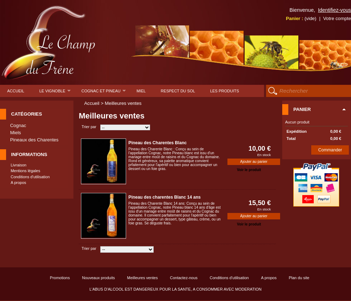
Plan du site (299, 278)
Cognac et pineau (103, 93)
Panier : (301, 18)
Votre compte (337, 18)
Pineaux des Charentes (34, 139)
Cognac (18, 125)
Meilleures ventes (142, 278)
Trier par (89, 127)
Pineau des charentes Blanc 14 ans (165, 197)
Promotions (60, 278)
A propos (18, 182)
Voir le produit (249, 170)
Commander (330, 149)
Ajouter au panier (254, 162)
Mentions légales (25, 171)
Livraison (19, 165)
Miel (141, 91)
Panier (302, 109)
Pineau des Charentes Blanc (158, 142)
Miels (15, 132)
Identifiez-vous (334, 10)
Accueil (15, 91)
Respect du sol (178, 91)
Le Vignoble (55, 93)
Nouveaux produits (98, 278)
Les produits (224, 91)
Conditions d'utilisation (30, 177)
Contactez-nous (183, 278)
